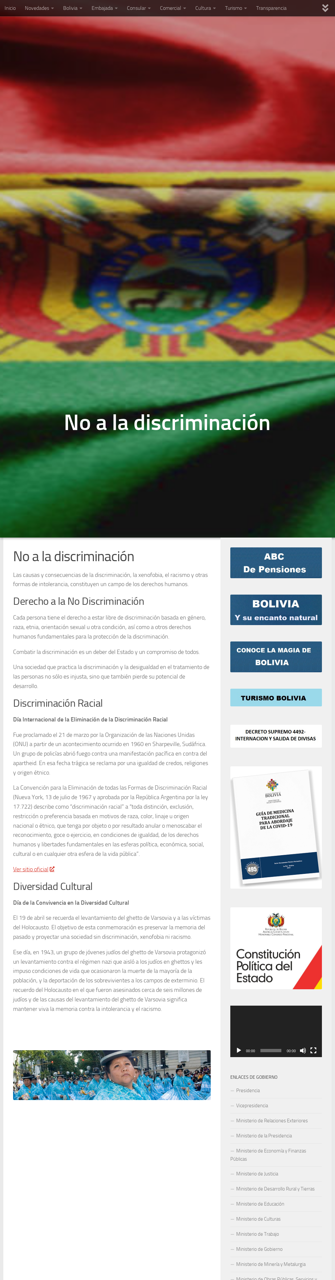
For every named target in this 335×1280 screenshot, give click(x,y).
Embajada (102, 8)
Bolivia (70, 8)
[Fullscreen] (313, 1050)
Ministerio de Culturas (258, 1219)
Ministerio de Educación (260, 1204)
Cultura (203, 8)
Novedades (37, 8)
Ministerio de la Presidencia (264, 1136)
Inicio (10, 8)
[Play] (239, 1050)
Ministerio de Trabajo (257, 1234)
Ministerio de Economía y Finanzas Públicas (268, 1155)
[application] (276, 1031)
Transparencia (271, 8)
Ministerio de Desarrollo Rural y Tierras (275, 1189)
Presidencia (248, 1090)
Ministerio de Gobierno (259, 1249)
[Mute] (303, 1050)
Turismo (233, 8)
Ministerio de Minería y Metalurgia (271, 1264)
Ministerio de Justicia (257, 1174)
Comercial (170, 8)
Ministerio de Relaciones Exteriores (272, 1121)
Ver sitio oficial (33, 869)
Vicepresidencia (252, 1106)
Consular (136, 8)
